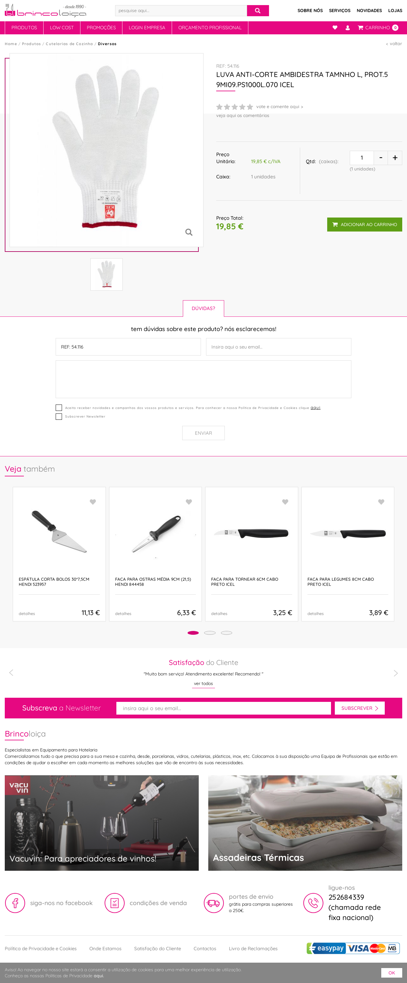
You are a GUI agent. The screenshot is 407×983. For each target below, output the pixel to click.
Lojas (395, 10)
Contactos (205, 948)
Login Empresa (147, 27)
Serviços (339, 10)
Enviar (203, 433)
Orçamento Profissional (210, 27)
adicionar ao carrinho (364, 221)
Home (11, 43)
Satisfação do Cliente (157, 948)
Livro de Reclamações (253, 948)
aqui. (99, 976)
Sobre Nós (310, 10)
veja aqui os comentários (242, 115)
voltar (396, 43)
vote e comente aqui (277, 106)
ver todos (203, 683)
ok (392, 973)
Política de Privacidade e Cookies (41, 948)
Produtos (24, 27)
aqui (315, 407)
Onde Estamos (105, 948)
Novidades (369, 10)
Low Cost (62, 27)
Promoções (101, 27)
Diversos (107, 43)
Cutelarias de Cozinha (69, 43)
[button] (182, 634)
